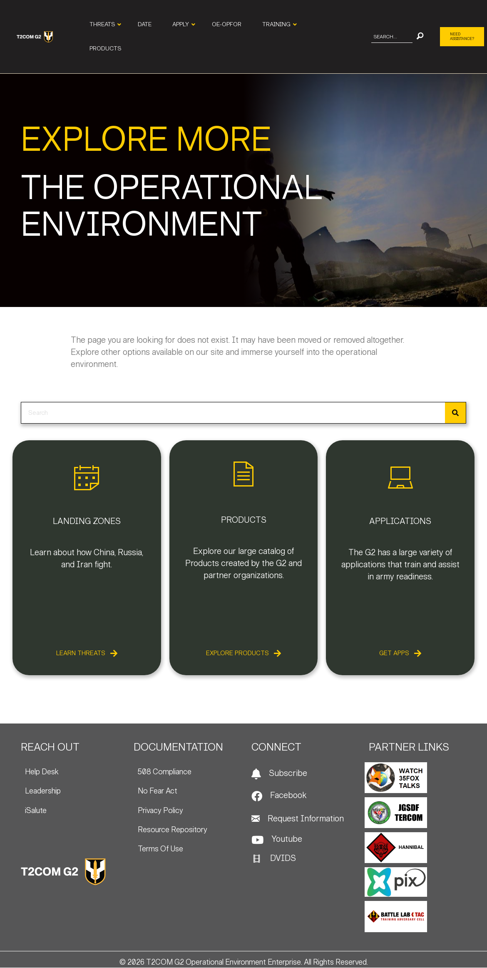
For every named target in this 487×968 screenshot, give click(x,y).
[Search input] (391, 37)
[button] (420, 37)
